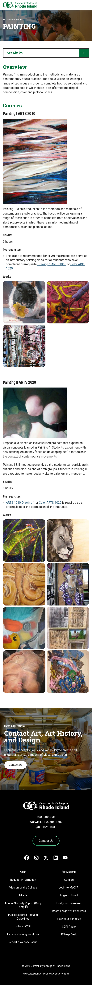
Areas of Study (14, 19)
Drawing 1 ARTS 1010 (51, 264)
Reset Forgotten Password (69, 911)
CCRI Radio (69, 926)
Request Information (23, 879)
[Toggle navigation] (84, 5)
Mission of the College (23, 887)
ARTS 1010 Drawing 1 (20, 502)
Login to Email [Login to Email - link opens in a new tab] (69, 895)
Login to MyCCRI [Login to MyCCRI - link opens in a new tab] (69, 887)
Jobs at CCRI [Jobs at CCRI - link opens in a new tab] (23, 926)
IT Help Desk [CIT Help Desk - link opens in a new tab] (69, 934)
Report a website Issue (23, 942)
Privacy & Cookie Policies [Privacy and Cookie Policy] (56, 973)
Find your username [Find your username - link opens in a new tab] (68, 903)
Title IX (23, 895)
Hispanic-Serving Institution (23, 934)
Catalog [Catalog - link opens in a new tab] (69, 879)
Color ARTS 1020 (50, 502)
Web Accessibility (32, 973)
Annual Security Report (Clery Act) (23, 905)
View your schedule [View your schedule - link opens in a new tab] (69, 919)
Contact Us (15, 764)
